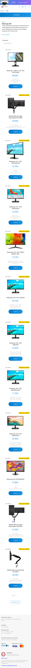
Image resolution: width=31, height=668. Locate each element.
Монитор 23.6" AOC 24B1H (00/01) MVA (15, 253)
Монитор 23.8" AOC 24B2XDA (15, 344)
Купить (15, 86)
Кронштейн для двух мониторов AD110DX (15, 525)
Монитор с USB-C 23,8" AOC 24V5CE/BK (15, 71)
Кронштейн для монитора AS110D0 (15, 571)
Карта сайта (4, 658)
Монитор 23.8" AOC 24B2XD (15, 298)
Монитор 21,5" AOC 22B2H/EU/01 (15, 162)
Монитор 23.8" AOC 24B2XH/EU (15, 434)
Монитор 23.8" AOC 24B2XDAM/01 (15, 389)
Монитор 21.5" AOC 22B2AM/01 (15, 207)
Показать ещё (15, 602)
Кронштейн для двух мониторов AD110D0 (15, 117)
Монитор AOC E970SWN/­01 (15, 479)
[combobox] (8, 43)
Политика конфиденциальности (9, 665)
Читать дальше (5, 34)
